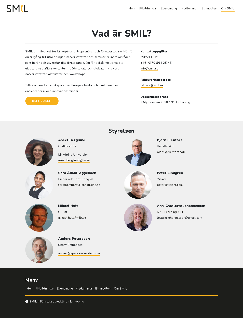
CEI (180, 212)
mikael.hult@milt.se (72, 218)
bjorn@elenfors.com (171, 152)
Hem (132, 8)
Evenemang (169, 8)
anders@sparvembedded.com (79, 253)
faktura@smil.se (152, 85)
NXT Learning (167, 212)
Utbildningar (148, 8)
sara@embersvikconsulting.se (79, 185)
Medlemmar (189, 8)
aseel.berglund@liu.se (74, 160)
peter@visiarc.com (170, 185)
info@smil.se (149, 68)
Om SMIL (227, 8)
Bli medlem (209, 8)
